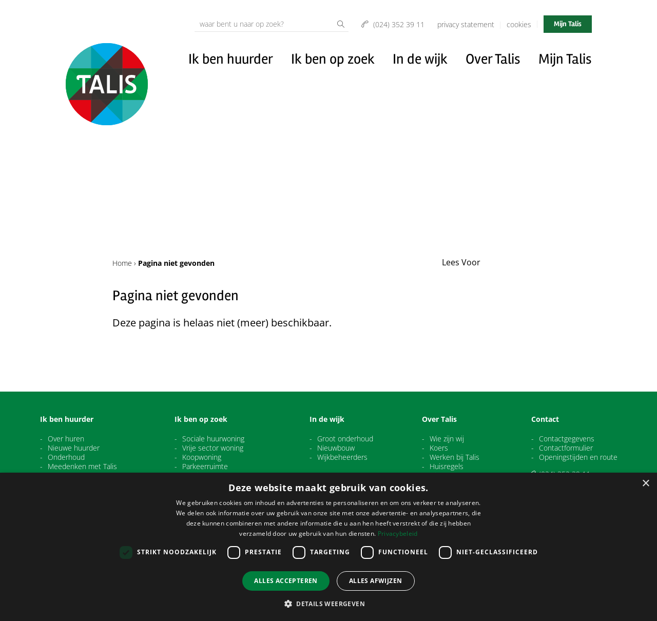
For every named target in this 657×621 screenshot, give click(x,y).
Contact (545, 419)
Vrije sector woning (212, 448)
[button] (328, 603)
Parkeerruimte (205, 466)
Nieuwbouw (336, 448)
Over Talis (493, 59)
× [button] (645, 484)
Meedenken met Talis (82, 466)
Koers (439, 448)
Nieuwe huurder (74, 448)
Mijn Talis (568, 24)
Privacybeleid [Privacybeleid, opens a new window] (398, 533)
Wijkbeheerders (342, 457)
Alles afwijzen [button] (375, 580)
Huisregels (446, 466)
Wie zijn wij (447, 438)
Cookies (519, 24)
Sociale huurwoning (213, 438)
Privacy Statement (465, 24)
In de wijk (420, 59)
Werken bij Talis (454, 457)
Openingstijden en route (578, 457)
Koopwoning (201, 457)
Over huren (66, 438)
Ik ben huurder (230, 59)
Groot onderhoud (345, 438)
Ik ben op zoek (333, 59)
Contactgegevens (566, 438)
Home (122, 263)
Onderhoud (66, 457)
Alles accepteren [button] (285, 580)
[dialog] (328, 547)
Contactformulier (566, 448)
